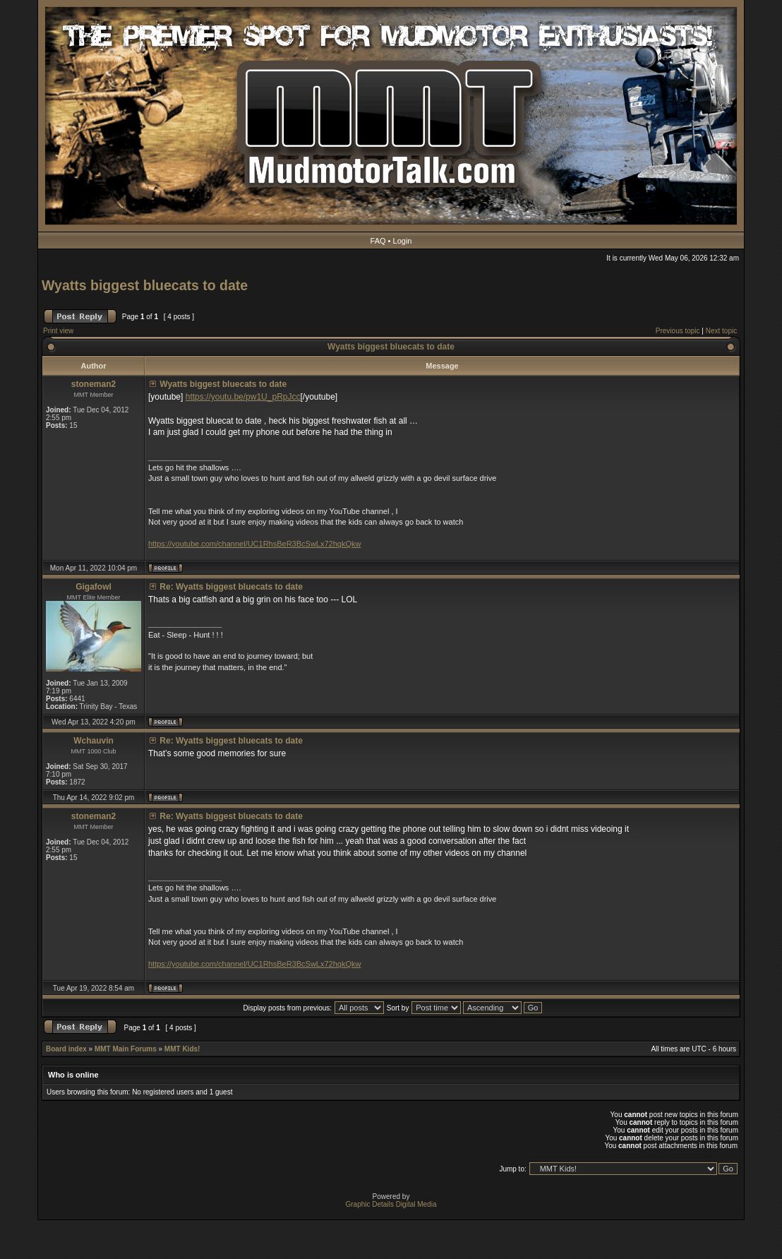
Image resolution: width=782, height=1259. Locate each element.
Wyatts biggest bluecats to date (145, 285)
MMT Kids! (182, 1049)
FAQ (378, 241)
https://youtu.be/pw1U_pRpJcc (243, 397)
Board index (66, 1049)
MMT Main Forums (126, 1049)
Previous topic (678, 331)
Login (402, 241)
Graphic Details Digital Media (391, 1204)
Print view (58, 331)
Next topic (721, 331)
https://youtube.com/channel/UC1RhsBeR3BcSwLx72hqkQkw (254, 543)
